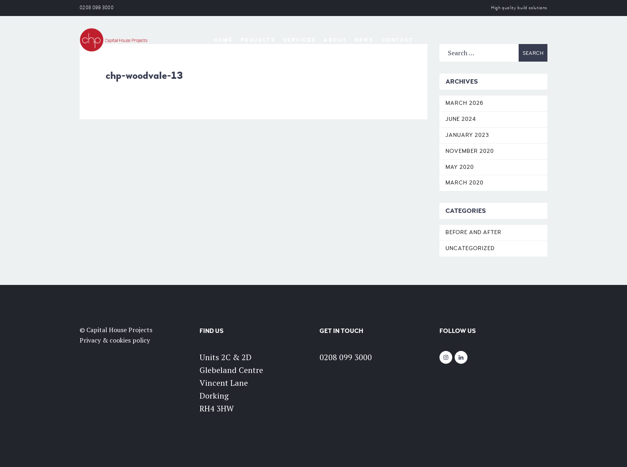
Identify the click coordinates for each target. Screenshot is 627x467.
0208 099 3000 (97, 8)
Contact (397, 40)
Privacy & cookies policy (115, 340)
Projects (258, 40)
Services (299, 40)
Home (223, 40)
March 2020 (464, 182)
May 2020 (459, 167)
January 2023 (467, 135)
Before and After (473, 232)
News (364, 40)
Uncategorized (470, 248)
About (335, 40)
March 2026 (464, 103)
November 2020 (469, 151)
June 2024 (460, 119)
